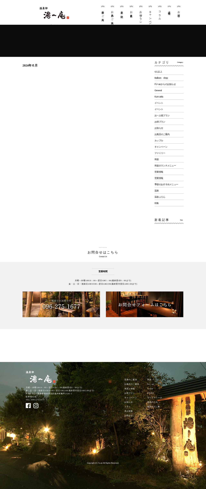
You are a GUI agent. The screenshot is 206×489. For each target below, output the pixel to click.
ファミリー (159, 153)
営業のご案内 (103, 13)
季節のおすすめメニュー (166, 184)
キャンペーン (150, 17)
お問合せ (179, 13)
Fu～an (150, 384)
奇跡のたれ (152, 402)
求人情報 (169, 10)
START (150, 393)
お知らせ (158, 128)
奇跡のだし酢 (153, 406)
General (158, 90)
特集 (156, 203)
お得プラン (141, 16)
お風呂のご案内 (112, 15)
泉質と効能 (122, 11)
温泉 (156, 190)
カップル (158, 140)
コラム (160, 14)
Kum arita (158, 96)
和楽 (156, 159)
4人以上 (158, 71)
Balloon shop (161, 78)
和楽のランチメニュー (165, 165)
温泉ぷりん (159, 197)
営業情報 (158, 172)
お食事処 (131, 11)
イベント (158, 103)
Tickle (150, 389)
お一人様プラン (161, 115)
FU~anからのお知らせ (165, 84)
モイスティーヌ (154, 397)
